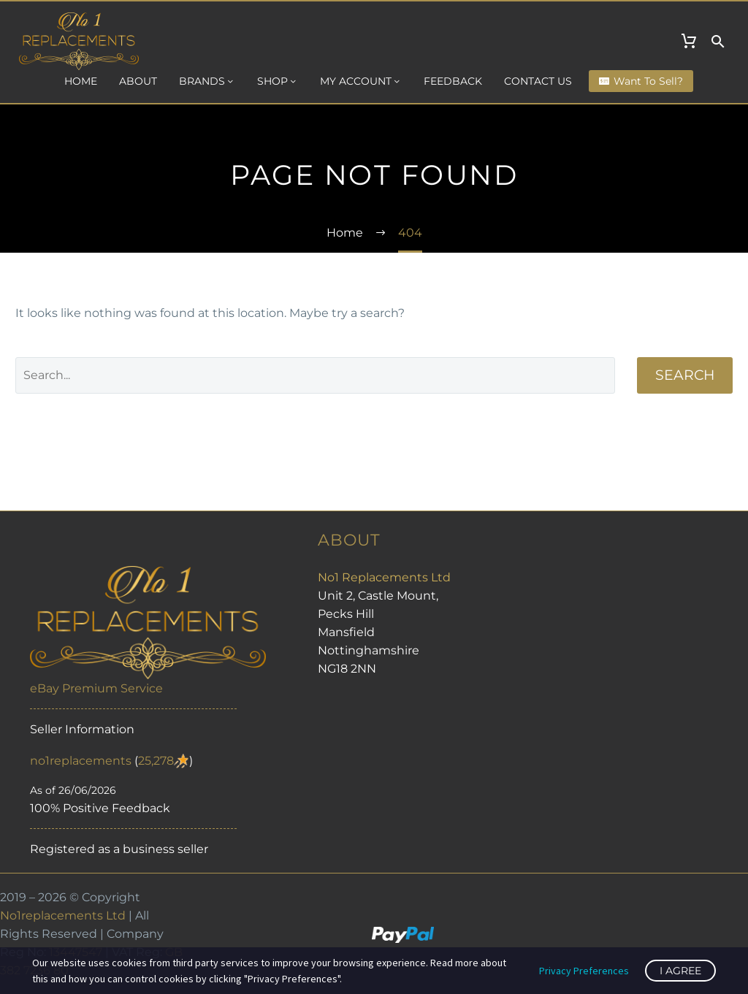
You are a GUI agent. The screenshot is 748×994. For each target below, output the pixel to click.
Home (80, 81)
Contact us (538, 81)
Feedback (453, 81)
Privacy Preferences (584, 970)
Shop (277, 81)
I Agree (680, 970)
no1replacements (80, 761)
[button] (718, 41)
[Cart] (689, 41)
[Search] (315, 375)
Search (684, 375)
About (138, 81)
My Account (361, 81)
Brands (207, 81)
